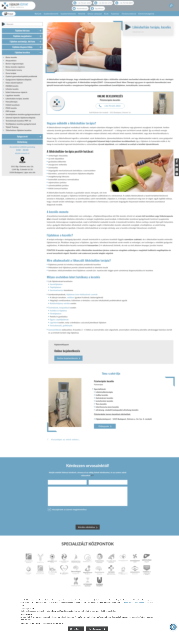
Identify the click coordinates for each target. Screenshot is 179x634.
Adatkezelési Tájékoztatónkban (135, 602)
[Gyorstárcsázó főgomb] (173, 627)
